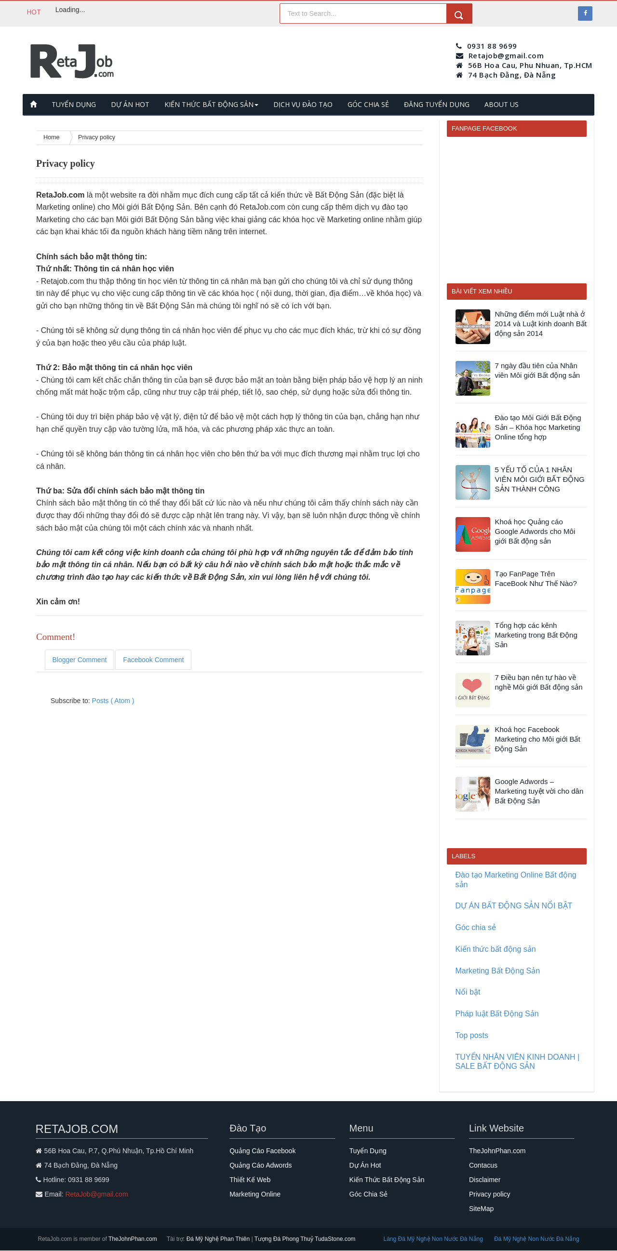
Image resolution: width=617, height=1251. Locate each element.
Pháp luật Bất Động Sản (497, 1014)
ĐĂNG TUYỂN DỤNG (436, 104)
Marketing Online (255, 1194)
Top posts (472, 1035)
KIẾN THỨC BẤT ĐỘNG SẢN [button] (211, 104)
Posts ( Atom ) (113, 701)
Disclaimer (484, 1180)
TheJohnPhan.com (497, 1151)
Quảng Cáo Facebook (262, 1151)
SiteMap (481, 1208)
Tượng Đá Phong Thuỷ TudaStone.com (305, 1239)
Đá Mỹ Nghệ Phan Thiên (219, 1239)
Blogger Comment (80, 660)
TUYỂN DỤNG (74, 104)
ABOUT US (501, 104)
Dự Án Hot (365, 1165)
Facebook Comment (153, 660)
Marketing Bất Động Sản (498, 971)
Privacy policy (489, 1194)
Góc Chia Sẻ (368, 1194)
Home (52, 137)
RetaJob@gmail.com (96, 1194)
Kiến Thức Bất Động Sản (387, 1180)
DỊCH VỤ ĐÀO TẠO (303, 104)
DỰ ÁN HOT (130, 104)
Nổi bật (468, 992)
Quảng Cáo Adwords (260, 1165)
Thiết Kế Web (249, 1180)
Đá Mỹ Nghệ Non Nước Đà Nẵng (536, 1239)
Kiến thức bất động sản (496, 949)
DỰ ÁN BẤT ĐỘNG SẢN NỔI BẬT (514, 906)
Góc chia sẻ (476, 927)
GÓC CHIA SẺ (368, 104)
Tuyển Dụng (368, 1151)
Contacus (483, 1165)
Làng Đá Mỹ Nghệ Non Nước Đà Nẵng (433, 1239)
